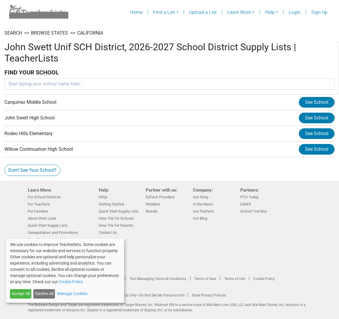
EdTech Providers (160, 197)
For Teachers (39, 204)
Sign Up (319, 12)
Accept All (21, 293)
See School (316, 102)
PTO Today (249, 197)
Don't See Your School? (32, 170)
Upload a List (203, 12)
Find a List (164, 12)
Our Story (200, 197)
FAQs (103, 197)
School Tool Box (253, 211)
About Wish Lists (42, 218)
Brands (152, 211)
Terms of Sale (205, 279)
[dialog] (65, 271)
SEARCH (13, 33)
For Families (38, 211)
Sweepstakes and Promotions (53, 232)
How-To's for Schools (116, 218)
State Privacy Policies (209, 295)
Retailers (153, 204)
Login (295, 12)
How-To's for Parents (116, 225)
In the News (203, 204)
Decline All (44, 293)
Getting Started (111, 204)
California (90, 33)
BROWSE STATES (49, 33)
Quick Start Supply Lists (48, 225)
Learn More (239, 12)
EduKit (245, 204)
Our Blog (200, 218)
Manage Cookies (72, 293)
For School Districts (44, 197)
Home (136, 12)
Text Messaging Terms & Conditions (157, 279)
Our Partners (203, 211)
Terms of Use (234, 279)
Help (270, 12)
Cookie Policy (264, 279)
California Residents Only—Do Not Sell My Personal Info (141, 295)
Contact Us (108, 232)
